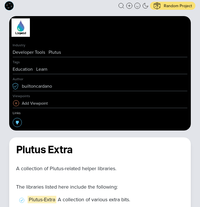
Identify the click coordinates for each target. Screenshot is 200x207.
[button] (121, 5)
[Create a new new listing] (129, 5)
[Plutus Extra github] (17, 122)
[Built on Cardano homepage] (9, 5)
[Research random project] (172, 5)
